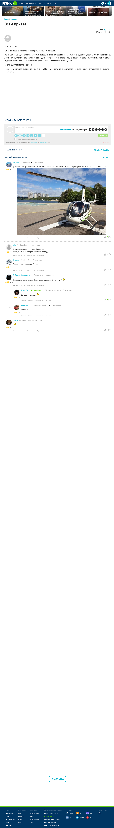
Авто (49, 3)
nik (14, 245)
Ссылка (23, 238)
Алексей (24, 305)
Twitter (71, 813)
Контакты (47, 822)
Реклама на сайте (49, 816)
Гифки (19, 822)
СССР (31, 822)
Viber (91, 813)
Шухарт (16, 260)
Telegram (81, 817)
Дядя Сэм (25, 290)
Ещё (54, 3)
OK (80, 813)
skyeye (16, 162)
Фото (19, 813)
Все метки (9, 825)
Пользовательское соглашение (53, 810)
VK (70, 817)
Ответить (16, 238)
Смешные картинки (35, 813)
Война (31, 816)
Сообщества (31, 3)
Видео (42, 3)
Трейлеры (9, 816)
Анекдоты (20, 816)
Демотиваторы (22, 810)
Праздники (9, 813)
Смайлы (58, 819)
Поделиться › (40, 238)
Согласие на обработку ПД (52, 825)
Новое (21, 3)
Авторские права (49, 819)
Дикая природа (34, 819)
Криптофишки (10, 819)
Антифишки (33, 810)
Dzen (91, 817)
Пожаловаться (31, 238)
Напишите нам (102, 812)
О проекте (53, 822)
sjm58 (15, 320)
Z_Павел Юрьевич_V (21, 275)
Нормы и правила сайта (51, 813)
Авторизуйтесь (66, 129)
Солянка (14, 19)
